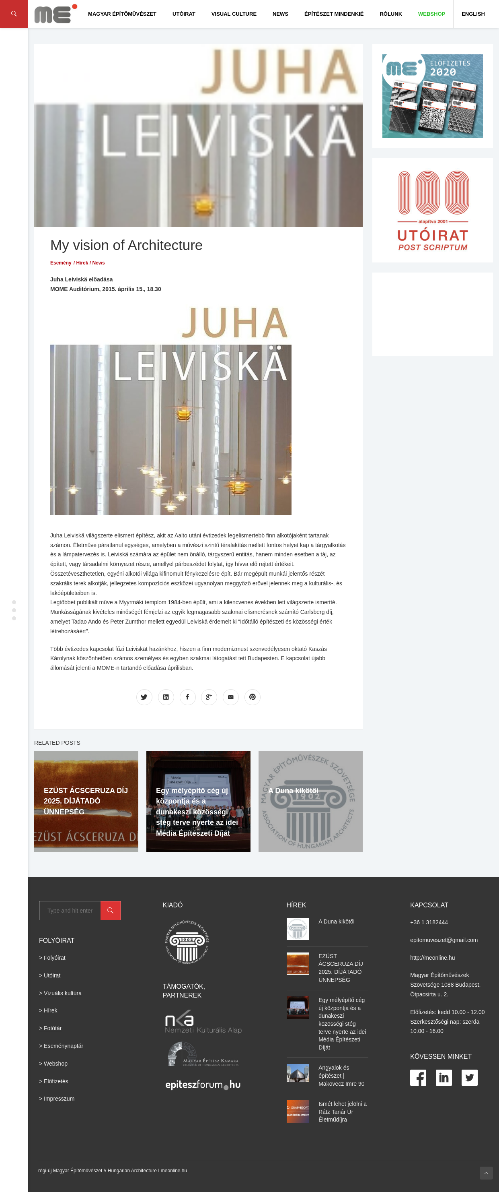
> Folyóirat (52, 957)
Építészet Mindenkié (333, 14)
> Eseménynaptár (61, 1046)
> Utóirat (49, 975)
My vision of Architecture (126, 245)
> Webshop (53, 1063)
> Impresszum (56, 1098)
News (280, 14)
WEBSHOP (431, 14)
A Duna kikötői (293, 791)
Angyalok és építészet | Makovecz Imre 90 (341, 1075)
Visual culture (234, 14)
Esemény (61, 263)
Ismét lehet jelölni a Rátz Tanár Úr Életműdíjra (342, 1112)
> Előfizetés (53, 1081)
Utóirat (183, 14)
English (473, 14)
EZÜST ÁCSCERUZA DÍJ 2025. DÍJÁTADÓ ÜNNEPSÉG (86, 801)
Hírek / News (90, 263)
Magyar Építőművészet (122, 14)
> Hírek (48, 1010)
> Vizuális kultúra (60, 993)
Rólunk (391, 14)
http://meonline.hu (432, 957)
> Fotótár (50, 1028)
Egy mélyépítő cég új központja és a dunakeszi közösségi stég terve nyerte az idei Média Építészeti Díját (197, 812)
